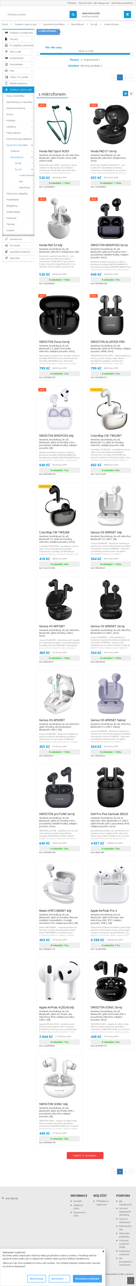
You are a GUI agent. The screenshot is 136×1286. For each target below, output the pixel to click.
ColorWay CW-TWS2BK (59, 533)
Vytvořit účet (85, 3)
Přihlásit (71, 3)
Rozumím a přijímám (87, 1278)
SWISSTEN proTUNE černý (59, 815)
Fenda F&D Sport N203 (59, 152)
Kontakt (77, 1201)
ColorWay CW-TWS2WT (111, 437)
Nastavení (58, 1278)
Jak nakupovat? (125, 1203)
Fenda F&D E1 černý (111, 152)
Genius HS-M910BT (59, 627)
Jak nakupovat (101, 3)
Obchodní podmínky (122, 3)
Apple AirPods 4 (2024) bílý (59, 1008)
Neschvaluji (36, 1278)
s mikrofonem (111, 24)
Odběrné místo (78, 1207)
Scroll (130, 1280)
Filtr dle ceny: (53, 47)
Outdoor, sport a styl (25, 24)
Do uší (94, 24)
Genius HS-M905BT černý (111, 627)
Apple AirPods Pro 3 (111, 912)
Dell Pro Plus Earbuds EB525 (111, 815)
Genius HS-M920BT (59, 721)
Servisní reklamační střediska (125, 1211)
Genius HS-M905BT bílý (111, 533)
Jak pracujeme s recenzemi (125, 1261)
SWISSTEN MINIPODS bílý (59, 437)
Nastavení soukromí (124, 1252)
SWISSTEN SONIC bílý (59, 1105)
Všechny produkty (85, 65)
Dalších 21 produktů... (85, 1155)
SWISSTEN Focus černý (59, 343)
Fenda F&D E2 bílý (59, 246)
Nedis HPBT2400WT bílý (59, 912)
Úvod (5, 24)
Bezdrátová (77, 24)
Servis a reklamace (124, 1220)
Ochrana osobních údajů (124, 1244)
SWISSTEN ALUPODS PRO (111, 343)
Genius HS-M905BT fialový (111, 721)
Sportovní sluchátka (53, 24)
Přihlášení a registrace (102, 1203)
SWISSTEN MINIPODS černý (111, 246)
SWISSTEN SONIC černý (111, 1008)
